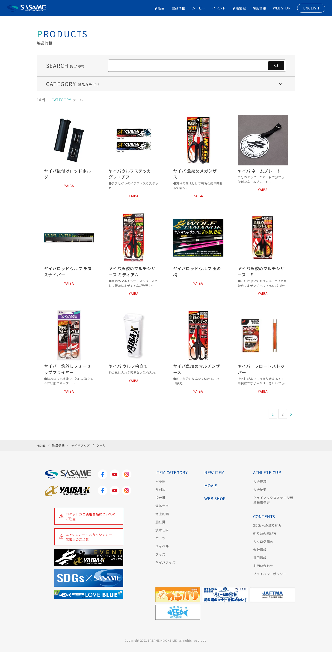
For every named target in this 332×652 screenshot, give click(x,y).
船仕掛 (160, 522)
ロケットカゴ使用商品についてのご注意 (91, 516)
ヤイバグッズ (165, 562)
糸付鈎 (160, 489)
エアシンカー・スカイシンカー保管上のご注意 (89, 537)
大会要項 (260, 481)
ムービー (198, 8)
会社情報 (260, 549)
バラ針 (160, 481)
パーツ (160, 538)
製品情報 (178, 8)
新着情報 (239, 8)
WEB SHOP (281, 8)
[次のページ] (291, 414)
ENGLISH (311, 8)
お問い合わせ (263, 565)
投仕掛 (160, 497)
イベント (219, 8)
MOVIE (210, 485)
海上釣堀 (162, 513)
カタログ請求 (263, 541)
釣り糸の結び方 (264, 533)
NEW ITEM (214, 472)
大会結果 (260, 489)
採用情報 (259, 8)
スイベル (162, 546)
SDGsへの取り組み (267, 525)
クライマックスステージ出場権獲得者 (273, 500)
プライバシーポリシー (270, 573)
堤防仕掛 (162, 505)
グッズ (160, 554)
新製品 (160, 8)
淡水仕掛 (162, 530)
